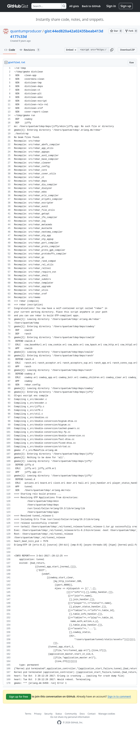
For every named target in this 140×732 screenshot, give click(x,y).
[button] (112, 49)
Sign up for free (18, 696)
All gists (74, 6)
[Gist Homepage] (17, 6)
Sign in (111, 6)
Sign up (125, 6)
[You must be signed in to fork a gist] (130, 30)
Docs (82, 713)
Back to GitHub (91, 6)
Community (71, 713)
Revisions (30, 50)
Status (58, 713)
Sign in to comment (119, 696)
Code (9, 49)
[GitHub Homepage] (59, 722)
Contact (92, 713)
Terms (28, 713)
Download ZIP (127, 49)
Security (48, 713)
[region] (70, 375)
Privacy (37, 713)
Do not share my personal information (70, 717)
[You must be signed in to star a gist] (115, 30)
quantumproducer (26, 31)
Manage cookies (106, 713)
